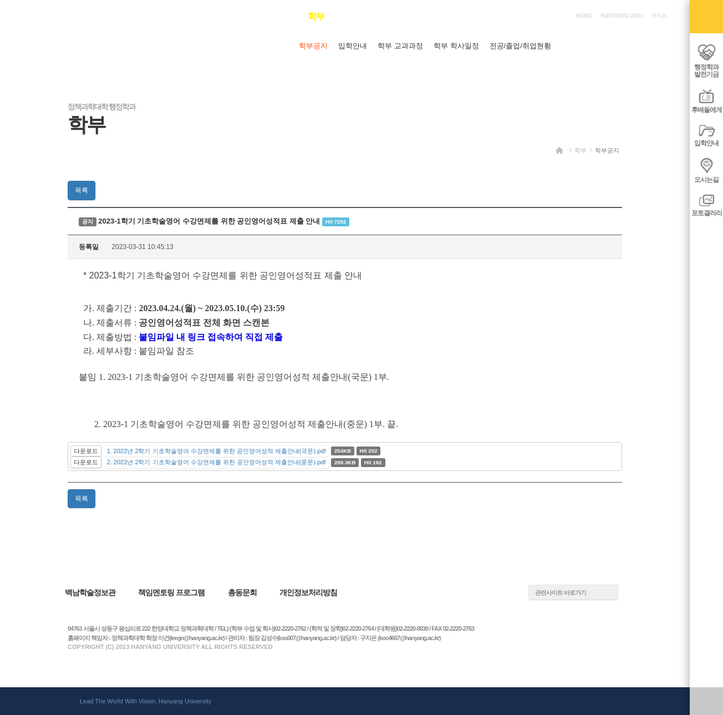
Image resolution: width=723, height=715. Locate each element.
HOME (584, 16)
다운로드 (86, 451)
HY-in (659, 16)
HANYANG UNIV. (622, 16)
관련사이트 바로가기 (560, 592)
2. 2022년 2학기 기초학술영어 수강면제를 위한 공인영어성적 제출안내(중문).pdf (216, 462)
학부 (580, 150)
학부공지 (607, 150)
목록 (81, 190)
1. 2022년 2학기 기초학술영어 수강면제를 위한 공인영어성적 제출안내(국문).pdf (216, 451)
